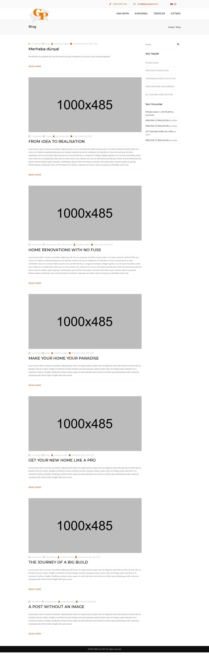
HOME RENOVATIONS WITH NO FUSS (161, 82)
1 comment (36, 47)
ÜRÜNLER (159, 15)
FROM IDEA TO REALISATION (157, 74)
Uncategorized (51, 605)
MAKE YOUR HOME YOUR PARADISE (160, 90)
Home (171, 31)
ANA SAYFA (122, 15)
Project (49, 140)
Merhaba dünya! (152, 66)
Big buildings (51, 248)
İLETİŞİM (175, 15)
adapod (66, 47)
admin (66, 140)
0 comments (36, 248)
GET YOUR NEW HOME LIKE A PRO (159, 98)
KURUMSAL (141, 15)
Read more (35, 70)
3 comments (36, 140)
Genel (47, 47)
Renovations (67, 248)
